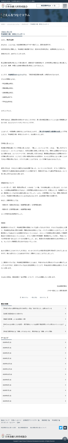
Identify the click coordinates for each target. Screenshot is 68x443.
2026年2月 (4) (7, 353)
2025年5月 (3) (7, 401)
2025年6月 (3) (7, 395)
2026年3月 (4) (7, 347)
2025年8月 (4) (7, 385)
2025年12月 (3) (7, 363)
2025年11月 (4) (7, 369)
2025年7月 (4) (7, 390)
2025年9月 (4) (7, 379)
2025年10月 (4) (7, 374)
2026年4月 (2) (7, 342)
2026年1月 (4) (7, 358)
